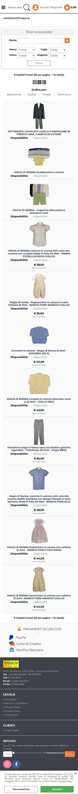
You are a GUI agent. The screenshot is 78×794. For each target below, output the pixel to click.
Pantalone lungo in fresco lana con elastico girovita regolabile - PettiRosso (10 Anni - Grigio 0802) (38, 449)
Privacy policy (12, 707)
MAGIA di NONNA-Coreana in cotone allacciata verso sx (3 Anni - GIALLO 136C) (39, 400)
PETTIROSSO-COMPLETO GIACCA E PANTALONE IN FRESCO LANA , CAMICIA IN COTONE (39, 133)
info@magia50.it (20, 681)
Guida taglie (12, 730)
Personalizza (21, 789)
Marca (13, 49)
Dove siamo (11, 714)
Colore (13, 55)
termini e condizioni (16, 703)
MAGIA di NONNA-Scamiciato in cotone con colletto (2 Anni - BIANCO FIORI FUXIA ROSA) (39, 548)
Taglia (44, 49)
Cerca (13, 40)
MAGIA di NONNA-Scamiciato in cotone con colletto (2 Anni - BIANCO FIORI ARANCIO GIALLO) (39, 597)
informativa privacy (56, 753)
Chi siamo (10, 699)
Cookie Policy (65, 781)
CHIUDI (75, 773)
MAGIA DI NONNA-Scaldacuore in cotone (39, 172)
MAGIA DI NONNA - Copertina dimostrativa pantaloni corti (39, 211)
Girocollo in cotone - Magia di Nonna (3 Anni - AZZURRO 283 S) (39, 352)
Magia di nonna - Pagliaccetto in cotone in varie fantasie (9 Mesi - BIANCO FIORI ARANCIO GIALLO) (39, 303)
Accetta (57, 789)
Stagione (42, 55)
